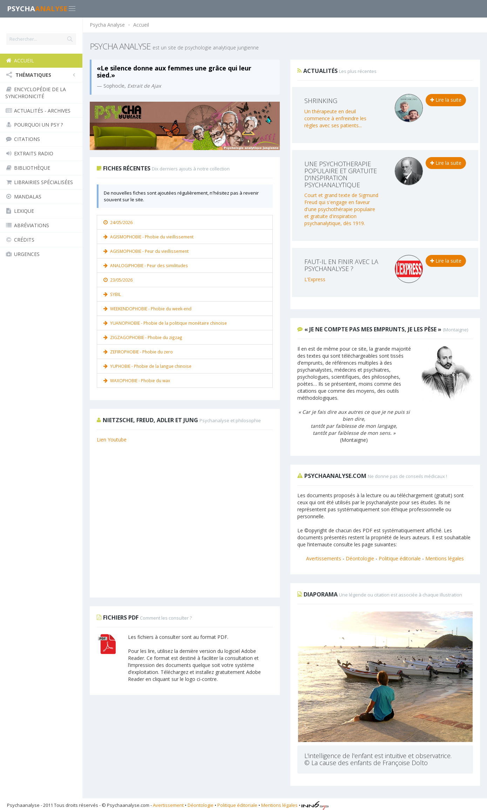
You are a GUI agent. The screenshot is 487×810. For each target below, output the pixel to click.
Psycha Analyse (107, 24)
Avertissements (323, 558)
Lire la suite (445, 99)
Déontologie (360, 558)
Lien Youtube (112, 439)
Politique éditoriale (400, 558)
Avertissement (168, 805)
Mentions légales (444, 558)
